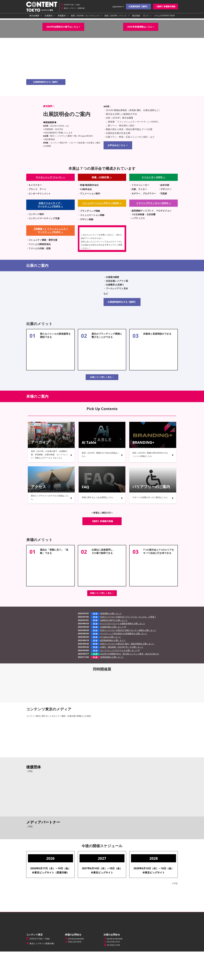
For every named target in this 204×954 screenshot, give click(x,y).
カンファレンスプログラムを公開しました (118, 653)
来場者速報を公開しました (112, 659)
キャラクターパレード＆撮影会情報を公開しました (122, 626)
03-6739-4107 (113, 944)
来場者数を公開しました (111, 616)
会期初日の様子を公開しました (114, 622)
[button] (138, 8)
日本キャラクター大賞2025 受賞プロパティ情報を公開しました (128, 632)
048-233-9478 (74, 944)
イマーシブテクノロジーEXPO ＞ (153, 205)
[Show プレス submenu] (150, 18)
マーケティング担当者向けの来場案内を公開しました (123, 636)
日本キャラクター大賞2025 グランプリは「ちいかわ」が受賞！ (128, 619)
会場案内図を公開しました (112, 629)
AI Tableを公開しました (110, 639)
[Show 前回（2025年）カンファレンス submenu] (101, 18)
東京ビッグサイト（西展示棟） (75, 9)
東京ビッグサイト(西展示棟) (42, 946)
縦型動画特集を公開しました (113, 642)
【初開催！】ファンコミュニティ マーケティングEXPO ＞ (50, 233)
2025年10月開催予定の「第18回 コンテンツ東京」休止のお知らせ (129, 656)
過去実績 (136, 18)
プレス (146, 18)
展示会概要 (34, 18)
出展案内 (49, 18)
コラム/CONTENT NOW (164, 18)
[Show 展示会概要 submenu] (41, 18)
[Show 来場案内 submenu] (67, 18)
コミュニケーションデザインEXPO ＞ (102, 205)
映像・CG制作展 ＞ (102, 179)
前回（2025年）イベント (115, 18)
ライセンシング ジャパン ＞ (50, 179)
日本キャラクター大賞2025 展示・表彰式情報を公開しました (127, 646)
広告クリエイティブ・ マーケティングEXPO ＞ (50, 207)
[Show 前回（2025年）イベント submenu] (129, 18)
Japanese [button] (118, 7)
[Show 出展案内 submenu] (54, 18)
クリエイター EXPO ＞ (153, 179)
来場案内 (62, 18)
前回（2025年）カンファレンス (85, 18)
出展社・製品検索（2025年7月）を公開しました (121, 649)
